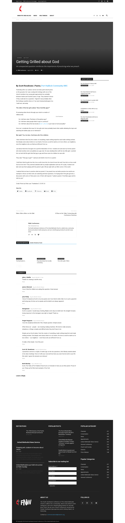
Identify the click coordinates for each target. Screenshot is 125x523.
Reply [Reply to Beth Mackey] (23, 370)
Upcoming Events (42, 1)
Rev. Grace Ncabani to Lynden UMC (89, 100)
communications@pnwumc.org (55, 514)
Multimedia (43, 15)
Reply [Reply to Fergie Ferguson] (23, 344)
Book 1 (41, 124)
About (52, 15)
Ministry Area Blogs (24, 15)
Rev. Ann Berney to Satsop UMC (89, 83)
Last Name (51, 476)
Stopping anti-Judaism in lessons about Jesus (29, 448)
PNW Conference (22, 70)
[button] (107, 16)
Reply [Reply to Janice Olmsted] (23, 291)
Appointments (84, 85)
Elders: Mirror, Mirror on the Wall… (25, 213)
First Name (51, 471)
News (35, 15)
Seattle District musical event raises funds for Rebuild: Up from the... (68, 452)
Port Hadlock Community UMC (54, 86)
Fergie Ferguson (27, 320)
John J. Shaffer (26, 277)
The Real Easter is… (21, 261)
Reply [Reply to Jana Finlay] (23, 303)
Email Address (52, 466)
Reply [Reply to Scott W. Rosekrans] (23, 358)
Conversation (24, 19)
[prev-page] (17, 266)
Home (17, 19)
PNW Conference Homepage (30, 1)
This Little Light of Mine (63, 261)
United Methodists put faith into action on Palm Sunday (29, 466)
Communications (41, 258)
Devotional (19, 258)
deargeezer (26, 308)
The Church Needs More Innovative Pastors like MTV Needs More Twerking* (66, 432)
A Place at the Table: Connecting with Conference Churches (66, 214)
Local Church (26, 57)
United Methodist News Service (28, 442)
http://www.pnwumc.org (33, 225)
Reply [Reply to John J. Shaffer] (23, 281)
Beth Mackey (26, 363)
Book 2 (46, 124)
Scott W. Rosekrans (28, 349)
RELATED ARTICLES (22, 243)
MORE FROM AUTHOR (36, 243)
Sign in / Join (19, 1)
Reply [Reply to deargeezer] (23, 315)
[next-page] (20, 266)
